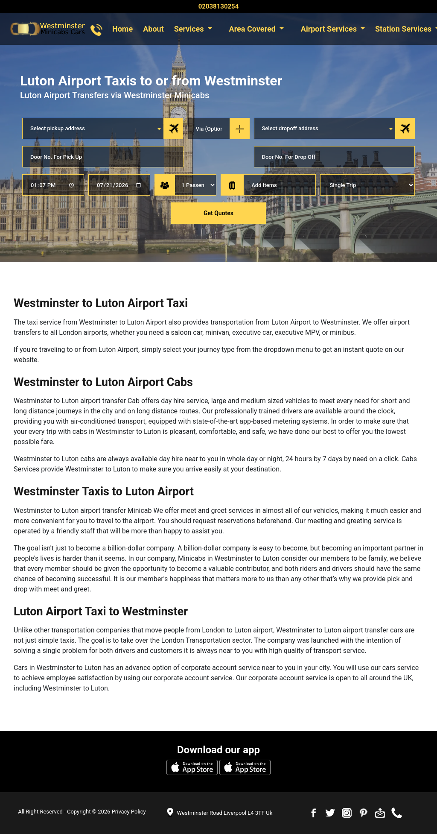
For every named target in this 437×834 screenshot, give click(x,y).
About (153, 28)
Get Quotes (218, 213)
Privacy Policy (129, 811)
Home (122, 28)
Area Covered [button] (253, 28)
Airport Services (330, 28)
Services (190, 28)
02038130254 (218, 6)
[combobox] (93, 128)
